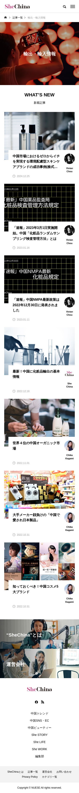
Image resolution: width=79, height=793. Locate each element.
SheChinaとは (15, 771)
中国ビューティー (39, 727)
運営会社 (47, 771)
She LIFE (39, 741)
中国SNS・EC (39, 720)
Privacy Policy (30, 776)
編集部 (39, 756)
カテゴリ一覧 (49, 776)
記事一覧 (33, 771)
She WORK (39, 749)
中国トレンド (39, 713)
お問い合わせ (64, 771)
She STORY (39, 734)
